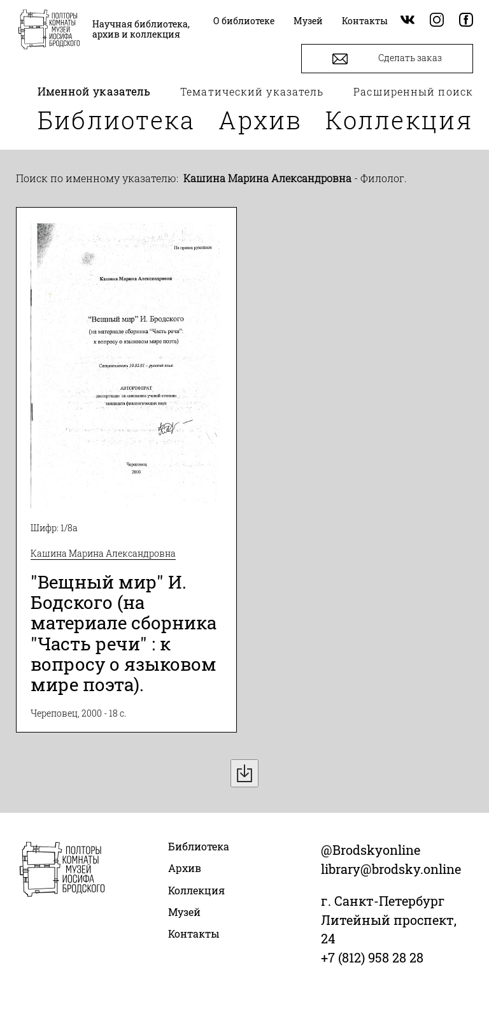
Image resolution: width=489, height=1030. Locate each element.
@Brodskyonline (370, 849)
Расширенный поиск (413, 91)
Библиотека (116, 120)
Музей (184, 912)
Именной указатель (94, 91)
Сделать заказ (387, 59)
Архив (260, 120)
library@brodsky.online (391, 869)
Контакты (194, 933)
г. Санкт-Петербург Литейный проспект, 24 (389, 919)
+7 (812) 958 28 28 (372, 957)
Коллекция (399, 120)
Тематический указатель (251, 91)
